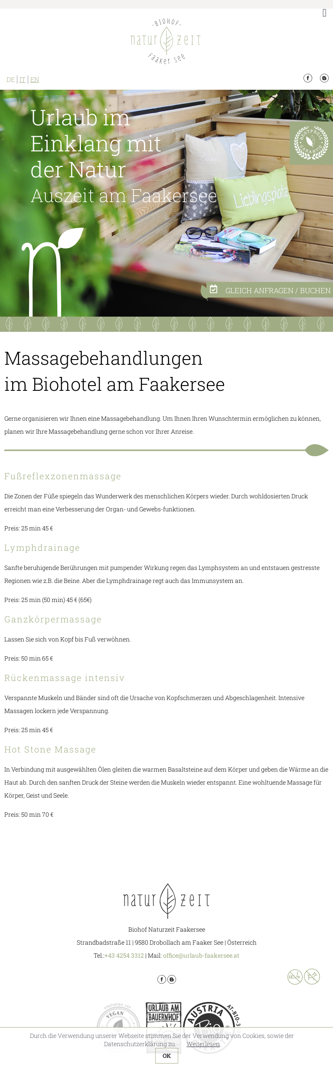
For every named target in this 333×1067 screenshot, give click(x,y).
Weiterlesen (203, 1044)
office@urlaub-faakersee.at (201, 955)
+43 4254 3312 (124, 955)
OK (167, 1056)
